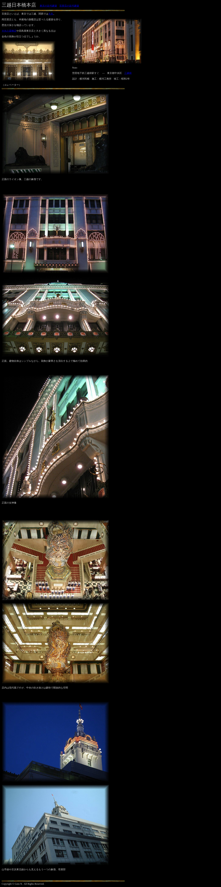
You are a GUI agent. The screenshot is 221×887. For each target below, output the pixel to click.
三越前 (128, 73)
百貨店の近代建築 (69, 5)
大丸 (50, 13)
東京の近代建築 (48, 5)
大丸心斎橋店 (9, 30)
